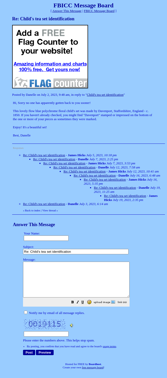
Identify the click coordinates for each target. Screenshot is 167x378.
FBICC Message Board (99, 11)
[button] (85, 310)
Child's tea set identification (105, 95)
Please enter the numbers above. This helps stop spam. (93, 303)
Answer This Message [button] (66, 11)
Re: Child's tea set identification (44, 155)
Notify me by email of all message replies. (54, 320)
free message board (92, 374)
